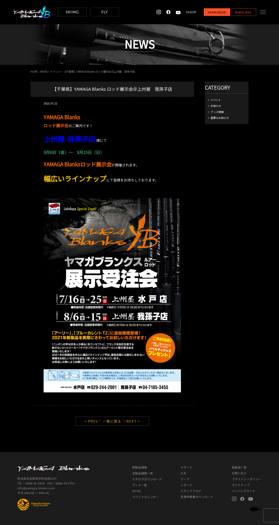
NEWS (44, 71)
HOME (34, 71)
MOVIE (136, 491)
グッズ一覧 (139, 485)
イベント (55, 71)
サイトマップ (241, 485)
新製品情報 (139, 467)
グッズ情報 (217, 112)
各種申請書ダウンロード (196, 497)
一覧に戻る (112, 421)
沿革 (183, 473)
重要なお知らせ (220, 118)
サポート (186, 467)
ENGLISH (239, 12)
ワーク (184, 479)
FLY (104, 12)
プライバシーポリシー (247, 479)
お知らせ (216, 106)
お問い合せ (239, 473)
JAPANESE (212, 12)
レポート (186, 485)
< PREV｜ (94, 421)
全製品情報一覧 (142, 473)
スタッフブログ (190, 491)
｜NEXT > (131, 421)
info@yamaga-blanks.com (35, 488)
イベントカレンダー (145, 497)
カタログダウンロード (147, 479)
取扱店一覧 (239, 467)
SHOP (187, 12)
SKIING (72, 12)
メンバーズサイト (243, 491)
